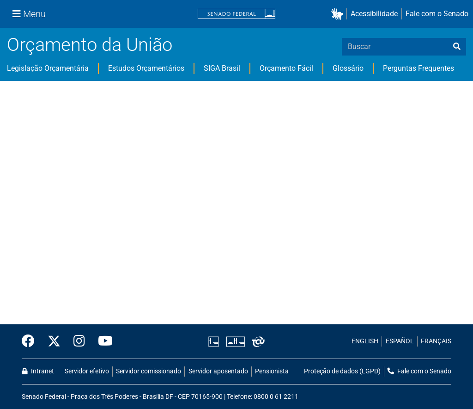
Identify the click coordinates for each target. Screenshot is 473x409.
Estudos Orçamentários (146, 68)
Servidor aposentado (218, 371)
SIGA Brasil (222, 68)
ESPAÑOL (400, 341)
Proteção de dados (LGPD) (342, 371)
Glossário (348, 68)
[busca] (457, 46)
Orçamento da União (89, 45)
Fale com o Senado (437, 13)
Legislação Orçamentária (48, 68)
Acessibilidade (374, 13)
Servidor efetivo (87, 371)
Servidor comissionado (148, 371)
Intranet (38, 371)
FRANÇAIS (436, 341)
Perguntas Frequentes (418, 68)
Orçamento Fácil (286, 68)
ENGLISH (365, 341)
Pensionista (272, 371)
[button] (338, 14)
